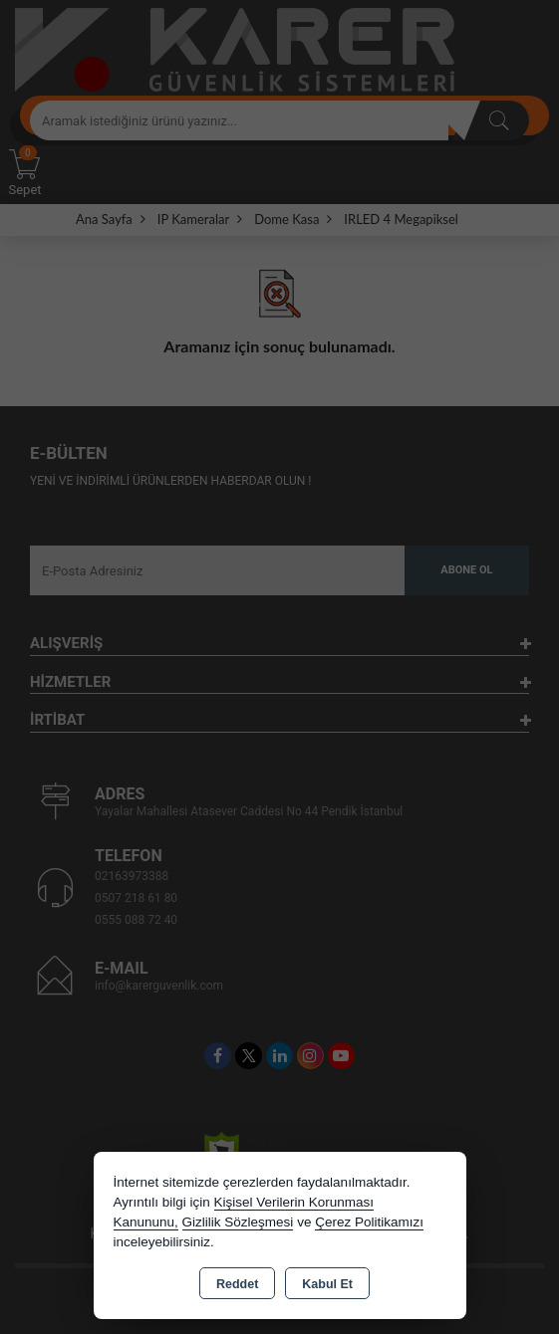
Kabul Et (327, 1284)
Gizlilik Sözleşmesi (238, 1222)
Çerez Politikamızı (369, 1222)
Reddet (237, 1284)
